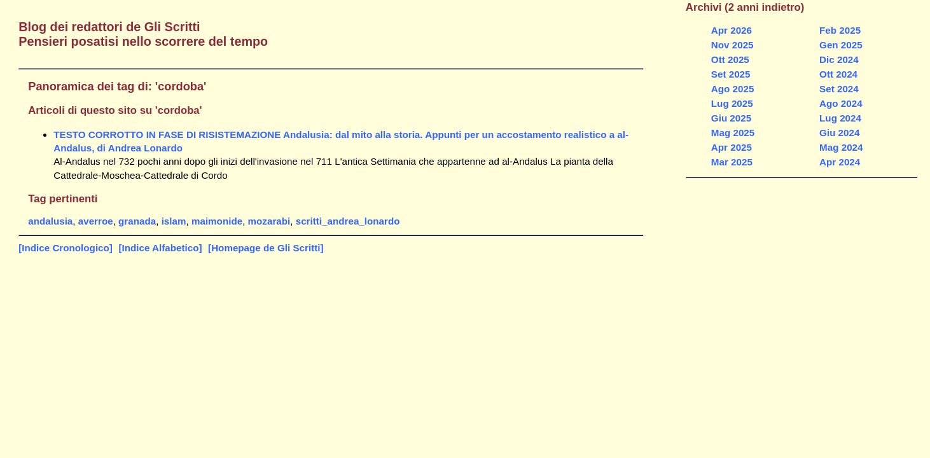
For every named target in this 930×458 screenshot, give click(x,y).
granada (137, 221)
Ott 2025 (730, 59)
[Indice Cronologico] (65, 247)
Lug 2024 (840, 118)
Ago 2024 (841, 103)
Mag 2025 (732, 132)
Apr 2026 (731, 30)
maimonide (216, 221)
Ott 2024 (838, 74)
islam (174, 221)
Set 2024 (839, 88)
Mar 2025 (732, 161)
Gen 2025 (841, 44)
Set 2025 (731, 74)
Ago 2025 (732, 88)
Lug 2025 (732, 103)
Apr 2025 (731, 147)
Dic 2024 (839, 59)
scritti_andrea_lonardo (348, 221)
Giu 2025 (731, 118)
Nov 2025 (732, 44)
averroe (95, 221)
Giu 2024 (839, 132)
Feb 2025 (840, 30)
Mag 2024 (841, 147)
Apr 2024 (839, 161)
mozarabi (269, 221)
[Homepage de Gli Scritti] (265, 247)
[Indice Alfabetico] (160, 247)
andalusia (50, 221)
